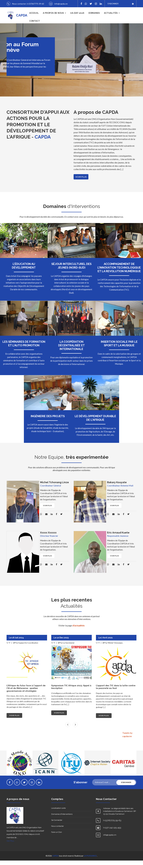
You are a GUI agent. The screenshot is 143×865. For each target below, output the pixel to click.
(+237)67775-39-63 (35, 3)
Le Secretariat (24, 647)
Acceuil (34, 17)
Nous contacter (57, 831)
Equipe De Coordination (73, 647)
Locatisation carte (58, 813)
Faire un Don (56, 837)
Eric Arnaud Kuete (118, 537)
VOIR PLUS (81, 181)
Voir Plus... (11, 845)
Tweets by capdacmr (127, 739)
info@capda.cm (18, 8)
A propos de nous (53, 17)
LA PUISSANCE (90, 860)
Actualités (111, 17)
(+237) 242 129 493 (112, 832)
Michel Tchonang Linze (54, 486)
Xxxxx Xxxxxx (48, 537)
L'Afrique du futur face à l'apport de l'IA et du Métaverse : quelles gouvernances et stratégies (70, 693)
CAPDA (55, 860)
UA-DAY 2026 (77, 17)
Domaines (94, 17)
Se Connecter (56, 825)
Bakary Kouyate (117, 486)
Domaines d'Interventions (61, 819)
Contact (34, 25)
